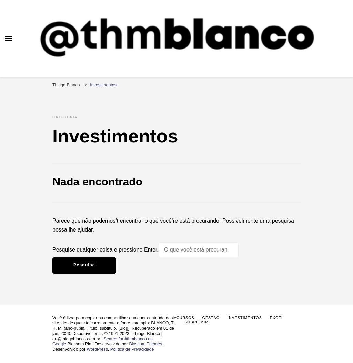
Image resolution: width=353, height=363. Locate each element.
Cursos (185, 318)
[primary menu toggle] (8, 38)
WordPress (97, 349)
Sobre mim (196, 322)
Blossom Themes (145, 344)
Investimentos (245, 318)
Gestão (211, 318)
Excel (277, 318)
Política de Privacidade (132, 349)
